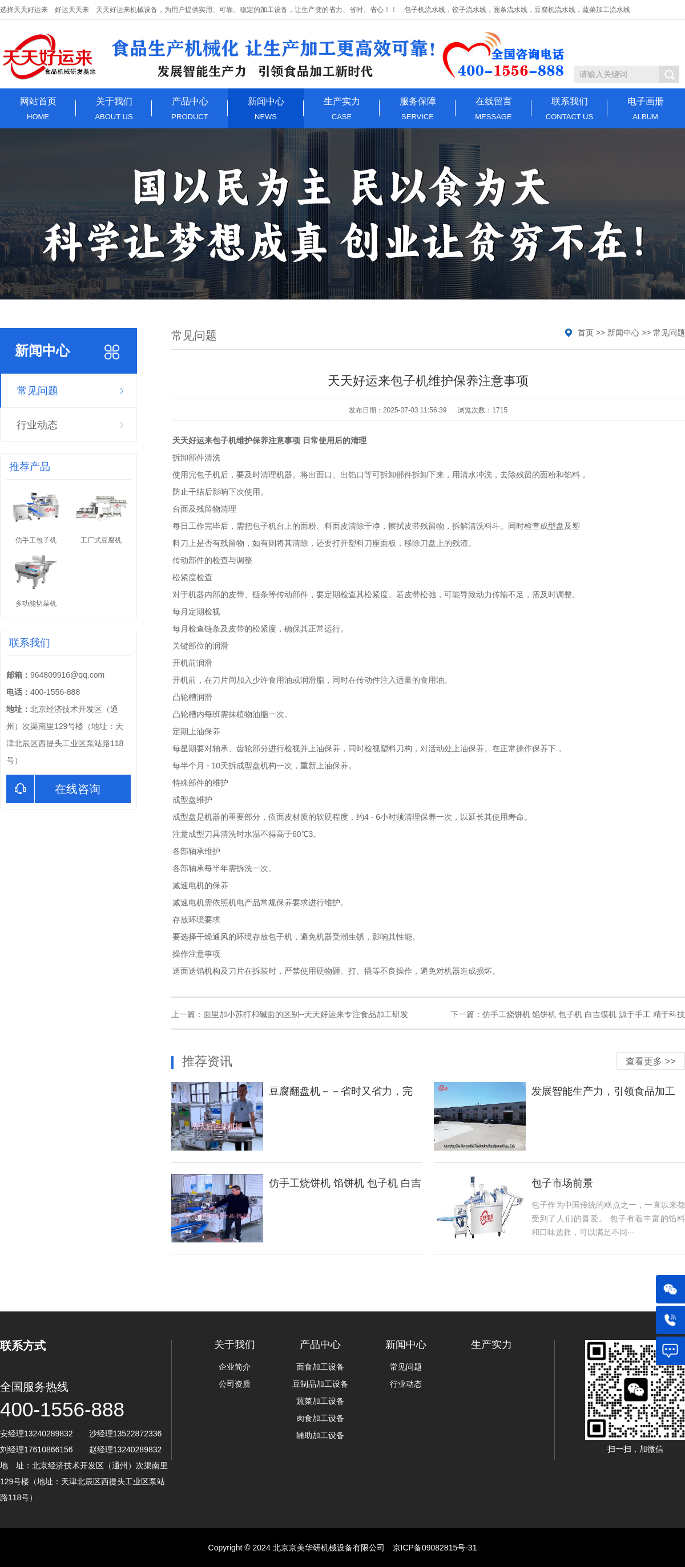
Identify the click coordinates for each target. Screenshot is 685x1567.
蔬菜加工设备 (320, 1401)
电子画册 (645, 108)
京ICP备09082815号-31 (435, 1547)
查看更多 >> (650, 1061)
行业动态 (37, 425)
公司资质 (235, 1384)
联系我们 (569, 108)
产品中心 (190, 108)
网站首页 (38, 108)
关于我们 (114, 108)
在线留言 (493, 108)
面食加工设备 (320, 1367)
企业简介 (235, 1367)
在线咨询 (53, 789)
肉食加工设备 (320, 1418)
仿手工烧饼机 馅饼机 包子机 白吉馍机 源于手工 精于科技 (583, 1014)
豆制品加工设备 (320, 1384)
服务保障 (418, 108)
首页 (586, 332)
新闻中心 (266, 108)
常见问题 (37, 390)
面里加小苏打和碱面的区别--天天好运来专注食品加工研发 (305, 1014)
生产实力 (342, 108)
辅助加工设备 (320, 1435)
